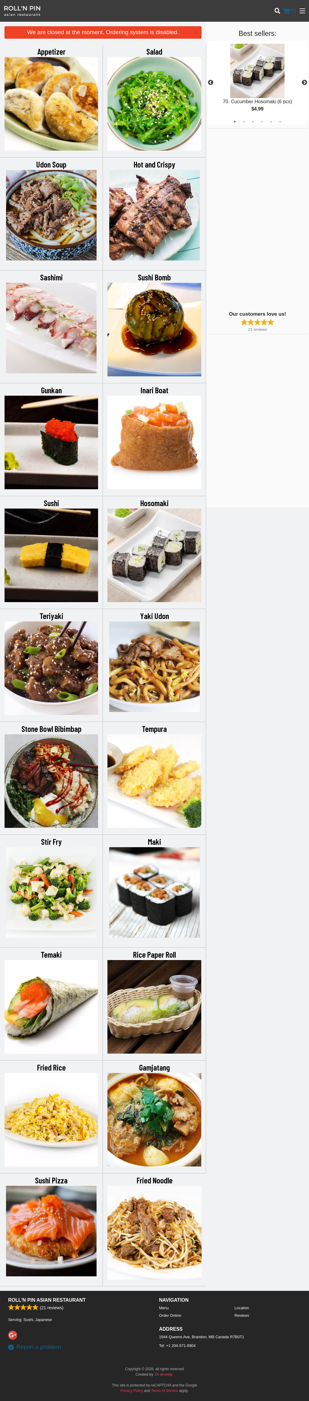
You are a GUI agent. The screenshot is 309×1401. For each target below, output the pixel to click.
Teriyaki (51, 616)
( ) (289, 10)
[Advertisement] (245, 219)
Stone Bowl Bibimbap (51, 728)
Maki (154, 841)
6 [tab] (280, 122)
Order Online (170, 1315)
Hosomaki (154, 503)
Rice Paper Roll (154, 954)
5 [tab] (271, 122)
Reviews (241, 1315)
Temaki (51, 954)
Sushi (51, 503)
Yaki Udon (154, 616)
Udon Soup (51, 164)
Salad (154, 51)
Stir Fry (51, 841)
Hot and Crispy (154, 164)
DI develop (163, 1374)
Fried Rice (51, 1067)
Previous (211, 83)
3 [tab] (253, 122)
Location (241, 1308)
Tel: (177, 1345)
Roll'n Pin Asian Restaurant (47, 1300)
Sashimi (51, 277)
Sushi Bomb (154, 277)
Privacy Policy (132, 1391)
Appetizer (51, 51)
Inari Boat (154, 390)
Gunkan (51, 390)
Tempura (154, 728)
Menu (164, 1308)
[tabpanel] (257, 82)
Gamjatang (154, 1067)
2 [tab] (244, 122)
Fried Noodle (155, 1180)
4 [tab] (262, 122)
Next (304, 83)
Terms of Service (164, 1391)
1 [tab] (235, 122)
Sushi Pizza (51, 1180)
